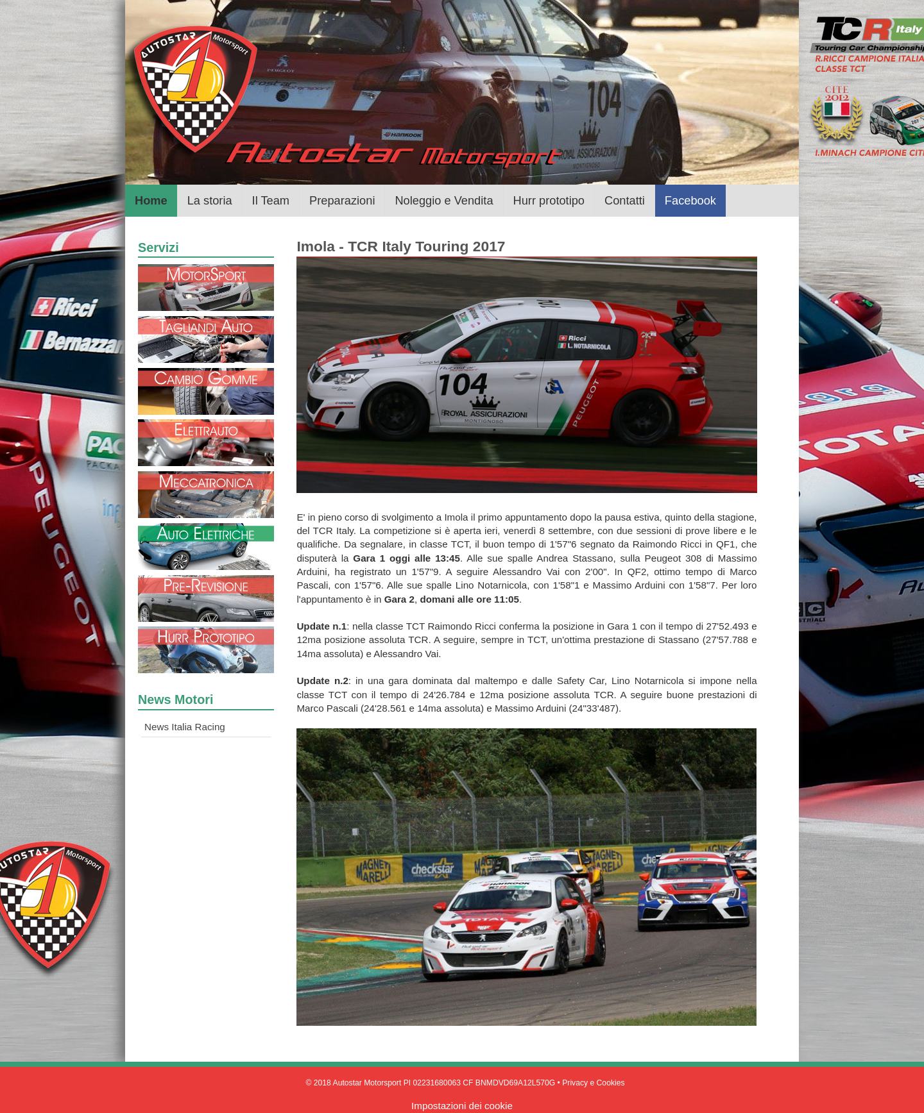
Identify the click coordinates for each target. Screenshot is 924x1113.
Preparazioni (342, 200)
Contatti (624, 200)
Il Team (270, 200)
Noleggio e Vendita (444, 200)
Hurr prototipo (549, 200)
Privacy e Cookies (593, 1082)
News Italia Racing (184, 726)
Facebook (690, 200)
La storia (209, 200)
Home (151, 200)
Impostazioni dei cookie (462, 1105)
